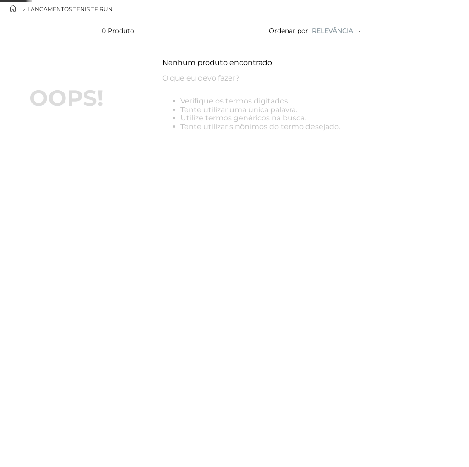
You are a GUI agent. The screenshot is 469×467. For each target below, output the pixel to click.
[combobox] (53, 37)
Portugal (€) (358, 61)
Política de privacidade (163, 443)
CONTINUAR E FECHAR (409, 441)
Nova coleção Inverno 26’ (190, 36)
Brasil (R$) (358, 34)
